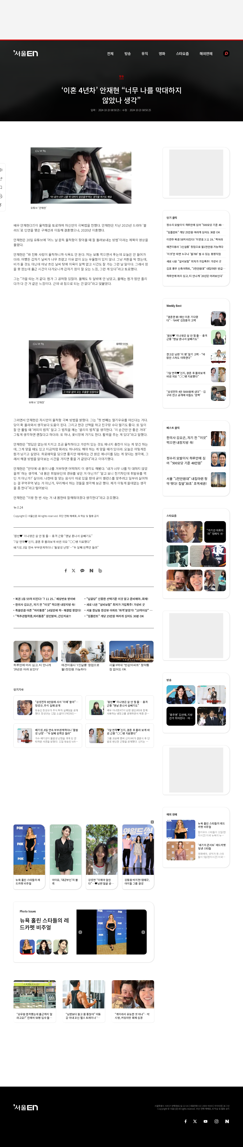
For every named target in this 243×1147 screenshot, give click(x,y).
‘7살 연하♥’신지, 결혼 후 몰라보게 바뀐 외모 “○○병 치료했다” (52, 541)
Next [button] (143, 932)
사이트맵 (218, 1105)
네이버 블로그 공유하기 (91, 570)
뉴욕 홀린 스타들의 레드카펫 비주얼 (44, 923)
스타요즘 (182, 53)
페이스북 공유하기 (66, 570)
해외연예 (206, 53)
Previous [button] (80, 932)
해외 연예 (171, 814)
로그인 (227, 1105)
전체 (110, 53)
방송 (127, 53)
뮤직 (144, 53)
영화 (162, 53)
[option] (111, 932)
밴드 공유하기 (100, 570)
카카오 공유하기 (82, 570)
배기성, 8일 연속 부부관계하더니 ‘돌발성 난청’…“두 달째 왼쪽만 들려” (56, 547)
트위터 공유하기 (73, 570)
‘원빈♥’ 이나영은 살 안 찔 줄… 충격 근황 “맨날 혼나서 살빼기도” (53, 536)
